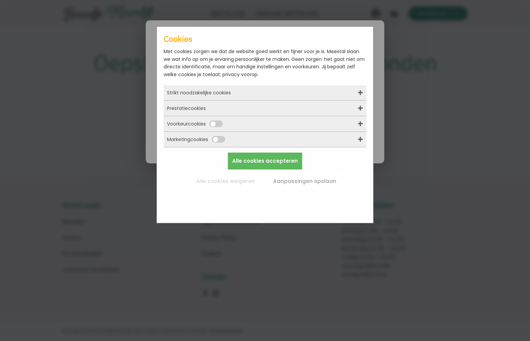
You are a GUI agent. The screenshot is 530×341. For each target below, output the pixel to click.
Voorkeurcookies (195, 123)
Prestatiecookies (186, 108)
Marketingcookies (196, 139)
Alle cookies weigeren (225, 181)
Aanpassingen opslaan (304, 181)
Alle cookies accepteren (265, 160)
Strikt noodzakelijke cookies (199, 92)
